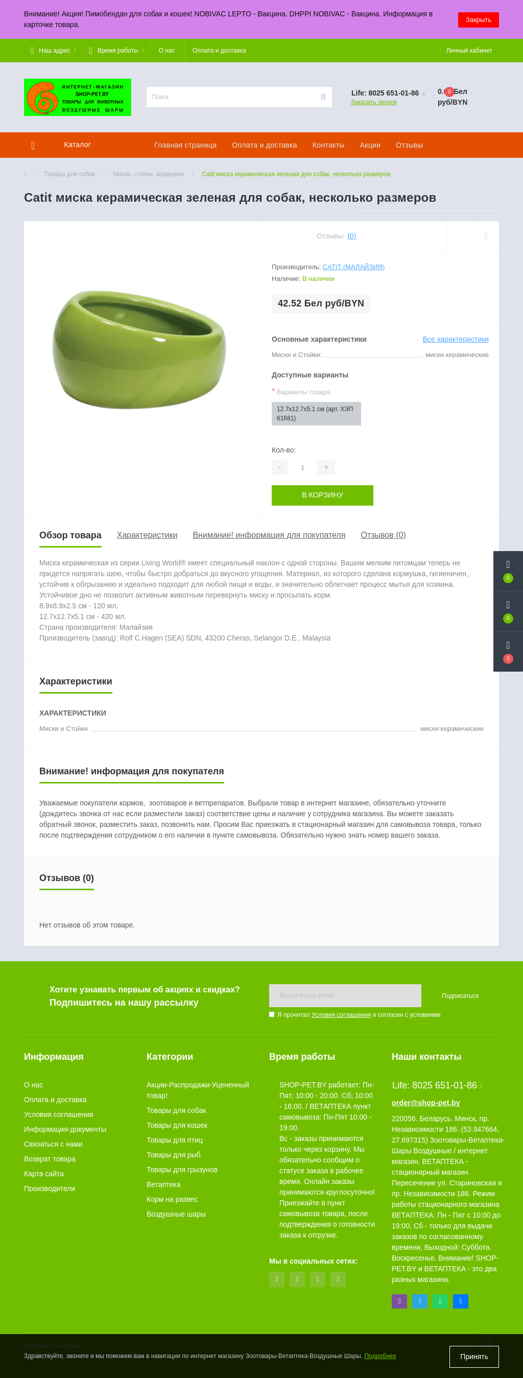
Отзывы (409, 145)
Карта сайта (44, 1174)
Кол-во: (284, 450)
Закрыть (478, 19)
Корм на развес (172, 1199)
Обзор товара (70, 535)
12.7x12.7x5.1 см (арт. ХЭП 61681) (315, 414)
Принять (474, 1356)
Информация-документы (65, 1129)
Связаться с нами (53, 1144)
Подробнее (380, 1357)
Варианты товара (301, 391)
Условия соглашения (341, 1014)
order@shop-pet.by (426, 1103)
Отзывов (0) (383, 535)
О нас (167, 50)
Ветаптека (164, 1184)
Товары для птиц (175, 1140)
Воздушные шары (176, 1214)
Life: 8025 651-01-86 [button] (437, 1085)
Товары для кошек (177, 1125)
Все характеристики (456, 339)
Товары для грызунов (182, 1170)
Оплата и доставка (219, 50)
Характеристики (147, 535)
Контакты (329, 145)
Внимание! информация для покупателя (269, 535)
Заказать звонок (374, 102)
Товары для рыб (174, 1155)
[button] (53, 50)
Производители (49, 1188)
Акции (370, 145)
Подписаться (460, 995)
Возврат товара (50, 1159)
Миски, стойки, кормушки (148, 174)
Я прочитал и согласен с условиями (358, 1014)
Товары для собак (69, 174)
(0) (351, 236)
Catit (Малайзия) (354, 267)
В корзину (322, 495)
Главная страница (185, 145)
